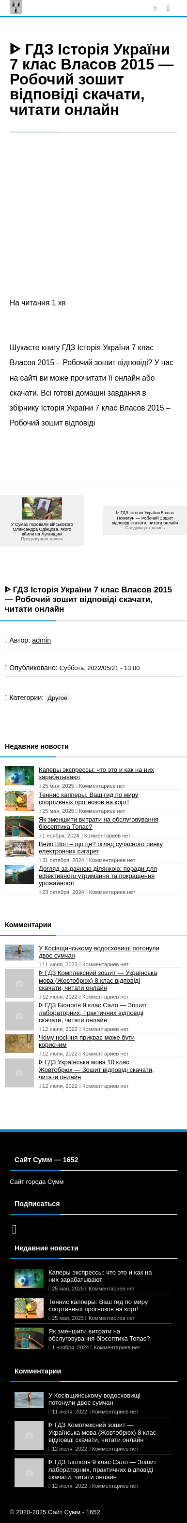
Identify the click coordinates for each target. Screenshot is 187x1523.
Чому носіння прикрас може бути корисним (87, 1041)
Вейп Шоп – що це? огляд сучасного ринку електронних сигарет (101, 847)
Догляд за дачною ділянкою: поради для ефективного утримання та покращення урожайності (98, 876)
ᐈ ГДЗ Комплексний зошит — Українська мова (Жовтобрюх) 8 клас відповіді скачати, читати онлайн (98, 980)
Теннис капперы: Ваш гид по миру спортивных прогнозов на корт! (88, 798)
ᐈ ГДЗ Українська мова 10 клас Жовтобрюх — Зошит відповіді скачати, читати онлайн (96, 1069)
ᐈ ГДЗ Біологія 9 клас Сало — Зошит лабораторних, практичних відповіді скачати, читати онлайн (93, 1013)
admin (41, 640)
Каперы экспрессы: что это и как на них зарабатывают (96, 773)
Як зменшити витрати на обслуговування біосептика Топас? (98, 823)
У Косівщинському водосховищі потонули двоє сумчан (99, 952)
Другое (57, 697)
